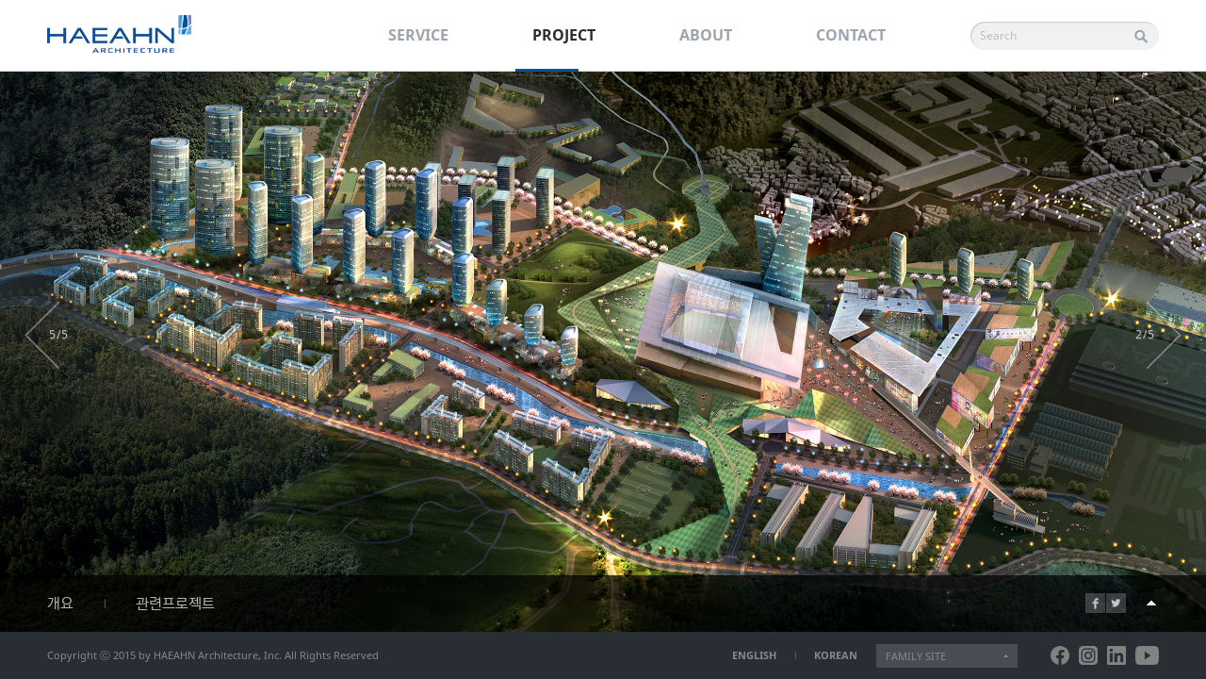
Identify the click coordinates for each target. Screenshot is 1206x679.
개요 (60, 603)
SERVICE (418, 35)
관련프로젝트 (175, 603)
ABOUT (705, 35)
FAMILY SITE (916, 656)
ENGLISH (754, 655)
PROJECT (563, 35)
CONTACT (851, 35)
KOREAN (835, 655)
